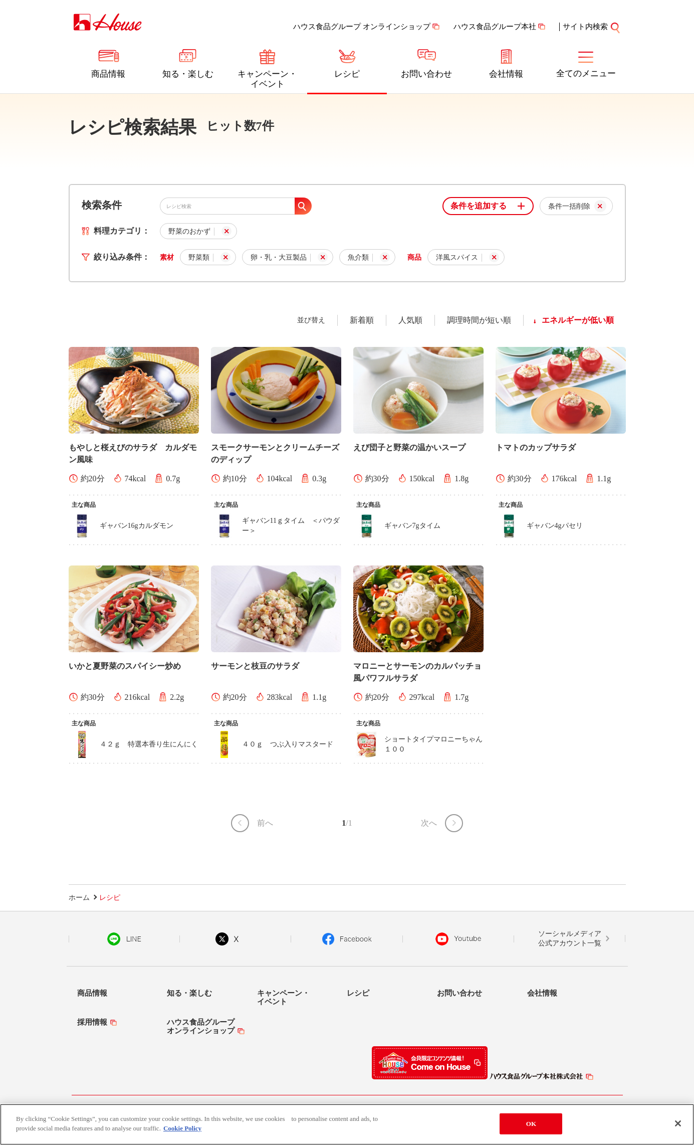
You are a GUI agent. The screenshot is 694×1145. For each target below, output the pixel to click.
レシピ (347, 74)
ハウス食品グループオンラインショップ (201, 1026)
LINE (124, 938)
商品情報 (108, 74)
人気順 (410, 320)
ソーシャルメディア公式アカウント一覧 (569, 938)
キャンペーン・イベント (267, 79)
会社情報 (506, 74)
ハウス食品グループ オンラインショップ (361, 27)
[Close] (678, 1123)
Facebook (347, 938)
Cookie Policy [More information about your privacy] (182, 1128)
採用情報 (92, 1022)
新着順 (362, 320)
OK (531, 1123)
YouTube (458, 938)
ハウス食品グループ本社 (494, 27)
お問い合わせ (426, 74)
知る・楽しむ (187, 74)
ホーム (79, 897)
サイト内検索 (592, 27)
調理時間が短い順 (479, 320)
